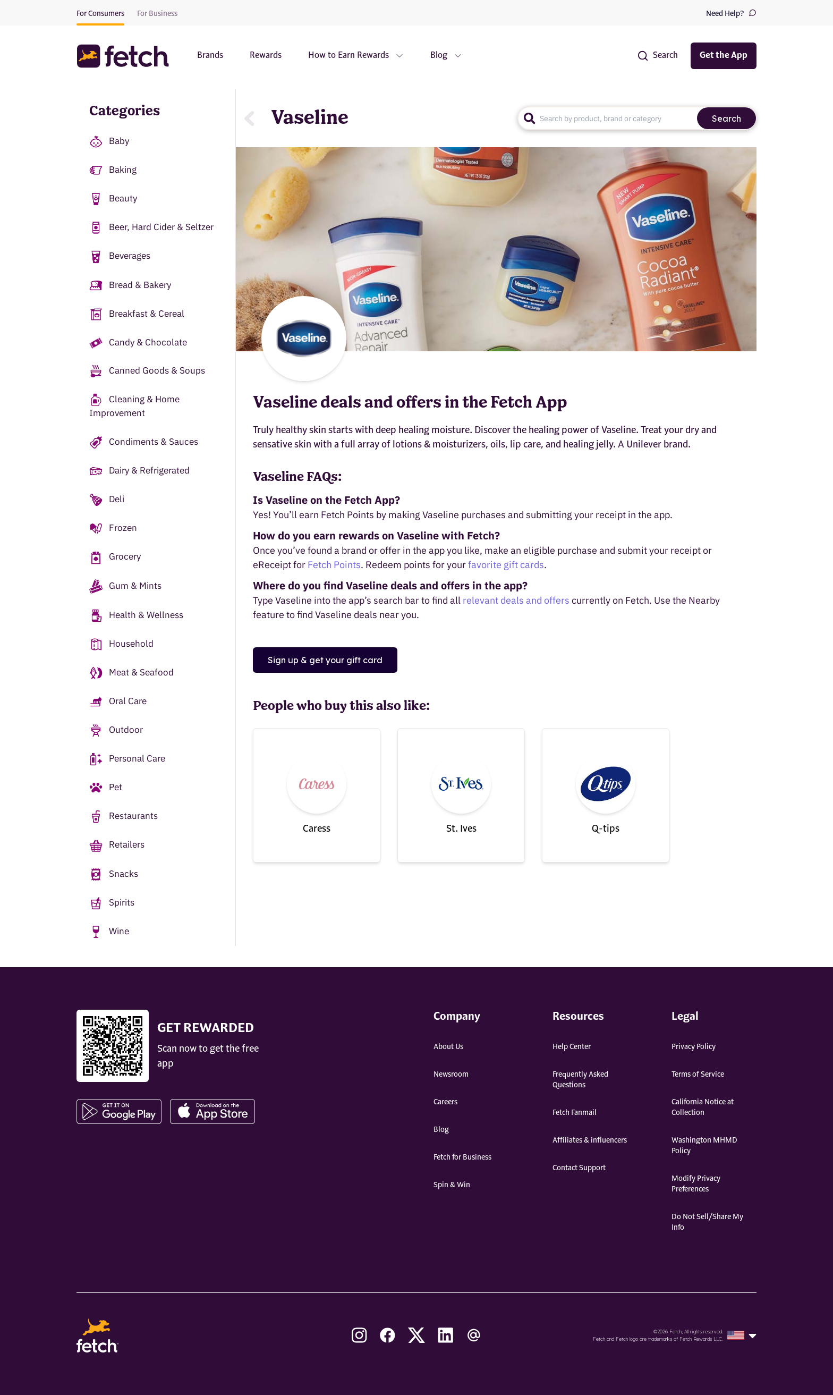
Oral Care (118, 701)
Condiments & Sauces (143, 442)
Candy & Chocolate (138, 342)
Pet (105, 787)
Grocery (115, 557)
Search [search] (726, 118)
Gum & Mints (125, 586)
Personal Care (127, 759)
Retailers (116, 845)
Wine (109, 932)
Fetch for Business (462, 1157)
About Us (448, 1047)
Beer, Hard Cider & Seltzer (151, 227)
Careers (445, 1102)
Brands (210, 56)
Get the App (723, 56)
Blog (441, 1130)
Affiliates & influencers (589, 1140)
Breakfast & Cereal (136, 314)
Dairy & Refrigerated (139, 471)
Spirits (111, 903)
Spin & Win (452, 1185)
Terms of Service (698, 1074)
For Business (157, 14)
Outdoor (116, 730)
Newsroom (451, 1074)
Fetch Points (334, 565)
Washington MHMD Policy (704, 1146)
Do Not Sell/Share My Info (707, 1222)
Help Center (571, 1047)
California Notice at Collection (703, 1107)
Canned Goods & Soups (147, 371)
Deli (106, 499)
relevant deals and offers (516, 600)
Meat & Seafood (131, 673)
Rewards (266, 56)
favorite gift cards (506, 565)
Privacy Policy (694, 1047)
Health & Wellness (136, 615)
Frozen (113, 528)
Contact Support (579, 1168)
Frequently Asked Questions (580, 1080)
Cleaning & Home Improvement (134, 406)
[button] (128, 56)
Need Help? (731, 13)
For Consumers (100, 14)
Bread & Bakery (130, 285)
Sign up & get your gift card (325, 660)
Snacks (113, 874)
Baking (113, 170)
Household (121, 644)
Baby (109, 141)
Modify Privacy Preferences (696, 1184)
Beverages (119, 256)
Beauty (113, 199)
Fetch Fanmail (574, 1113)
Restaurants (123, 816)
